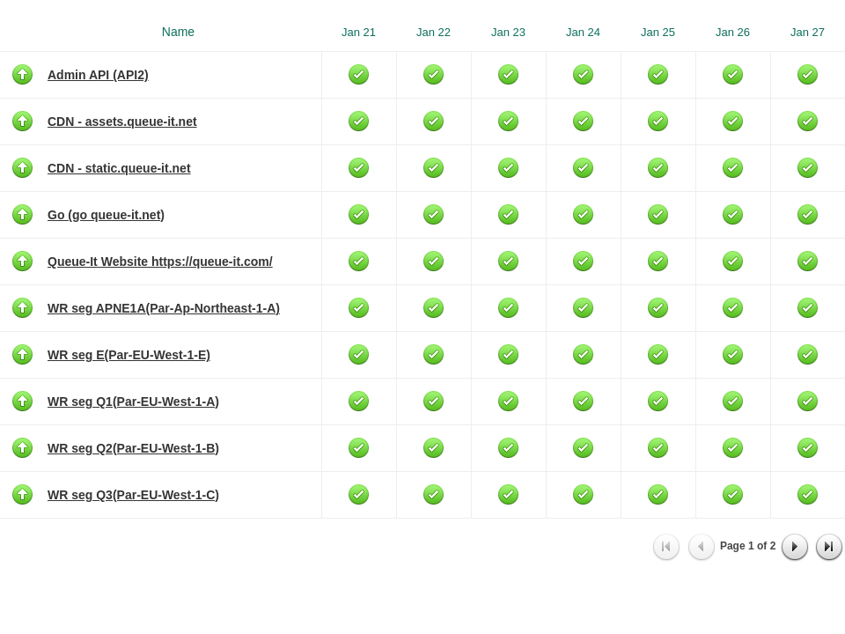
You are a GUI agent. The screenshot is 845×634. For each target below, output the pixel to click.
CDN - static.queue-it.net (119, 168)
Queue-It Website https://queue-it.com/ (160, 261)
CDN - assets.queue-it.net (122, 121)
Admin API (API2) (98, 75)
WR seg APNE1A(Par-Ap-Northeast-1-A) (164, 308)
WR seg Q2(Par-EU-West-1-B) (133, 448)
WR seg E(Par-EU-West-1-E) (129, 355)
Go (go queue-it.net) (106, 215)
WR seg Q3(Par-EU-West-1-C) (133, 495)
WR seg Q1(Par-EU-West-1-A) (133, 401)
